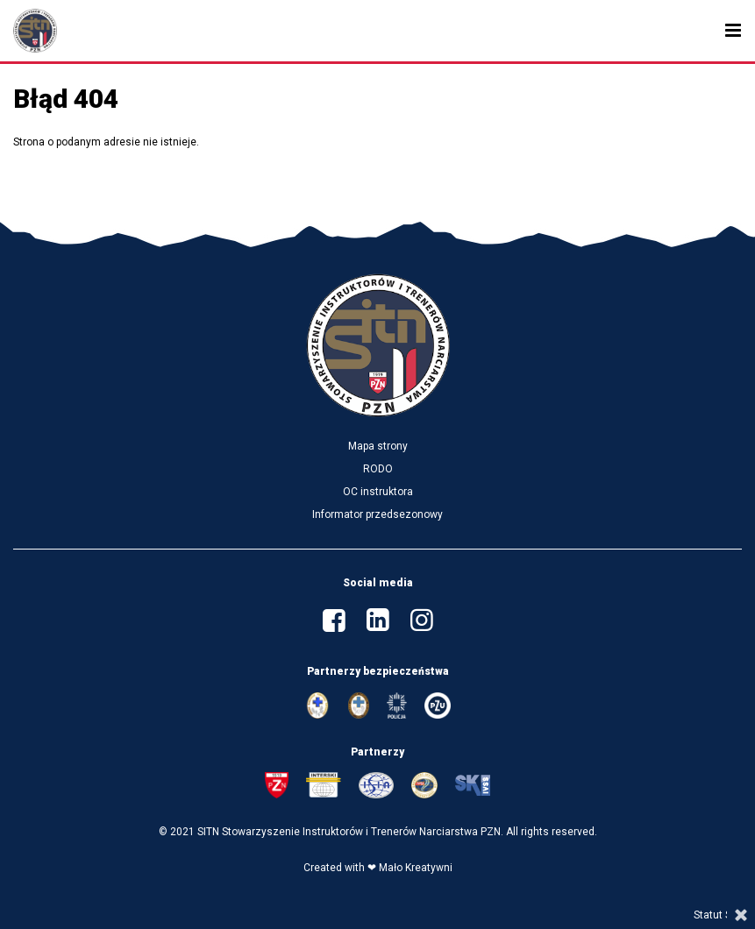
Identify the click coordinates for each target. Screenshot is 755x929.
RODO (378, 469)
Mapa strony (378, 446)
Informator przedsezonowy (377, 514)
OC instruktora (378, 492)
